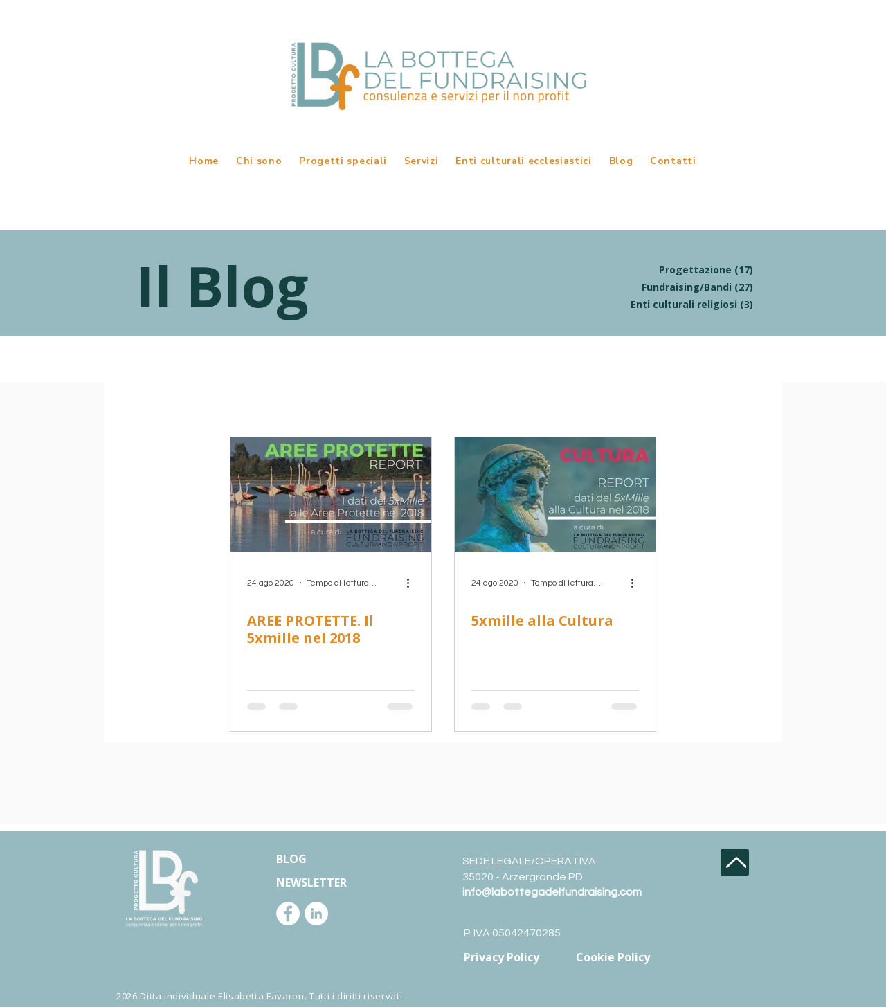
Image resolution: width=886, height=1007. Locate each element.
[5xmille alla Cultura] (555, 494)
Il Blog (222, 285)
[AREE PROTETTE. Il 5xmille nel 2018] (330, 494)
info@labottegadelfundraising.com (552, 892)
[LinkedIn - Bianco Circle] (316, 913)
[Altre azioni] (412, 582)
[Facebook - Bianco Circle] (288, 913)
